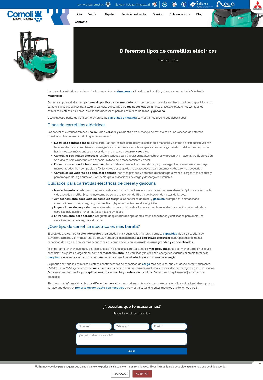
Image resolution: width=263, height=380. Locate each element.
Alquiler (109, 14)
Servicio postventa (134, 14)
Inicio (78, 14)
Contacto (81, 22)
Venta (93, 14)
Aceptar (142, 373)
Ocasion (158, 14)
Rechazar (120, 373)
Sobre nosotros (180, 14)
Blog (199, 14)
